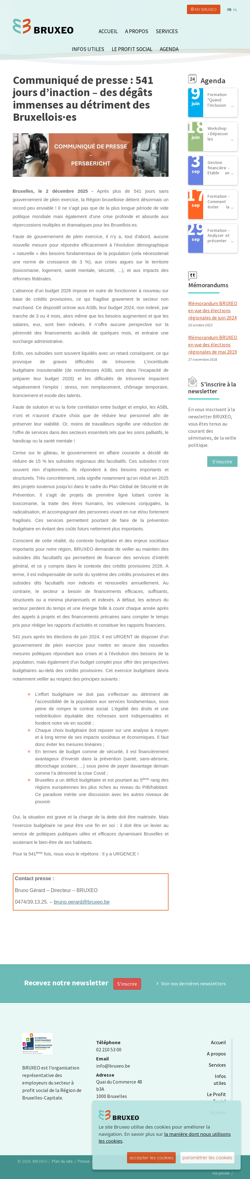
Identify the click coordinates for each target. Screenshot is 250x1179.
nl (235, 9)
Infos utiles (88, 49)
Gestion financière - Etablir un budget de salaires (218, 173)
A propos (136, 31)
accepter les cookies (151, 1158)
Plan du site (62, 1161)
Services (167, 31)
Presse (84, 1161)
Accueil (108, 31)
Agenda (169, 49)
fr (229, 9)
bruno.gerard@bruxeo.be (82, 902)
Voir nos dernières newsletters (193, 983)
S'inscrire (127, 984)
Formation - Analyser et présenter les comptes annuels (218, 243)
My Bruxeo (206, 9)
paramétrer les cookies (207, 1158)
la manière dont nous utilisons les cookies (165, 1137)
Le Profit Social (132, 49)
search (234, 30)
